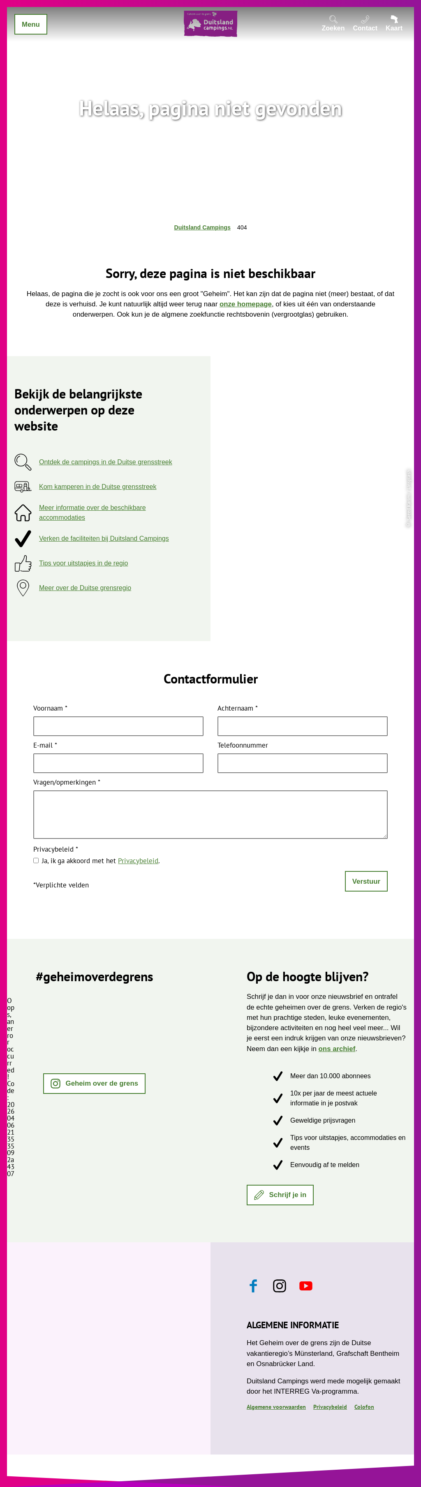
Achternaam (237, 709)
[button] (94, 1083)
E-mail (45, 746)
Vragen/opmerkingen (66, 783)
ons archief (337, 1049)
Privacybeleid (55, 850)
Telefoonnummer (242, 746)
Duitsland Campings (202, 227)
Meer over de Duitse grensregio (85, 587)
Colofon (364, 1407)
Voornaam (50, 709)
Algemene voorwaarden (276, 1407)
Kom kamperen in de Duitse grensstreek (97, 486)
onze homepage (246, 304)
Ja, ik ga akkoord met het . (101, 860)
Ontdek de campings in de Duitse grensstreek (105, 462)
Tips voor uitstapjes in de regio (83, 563)
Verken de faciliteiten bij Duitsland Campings (104, 538)
